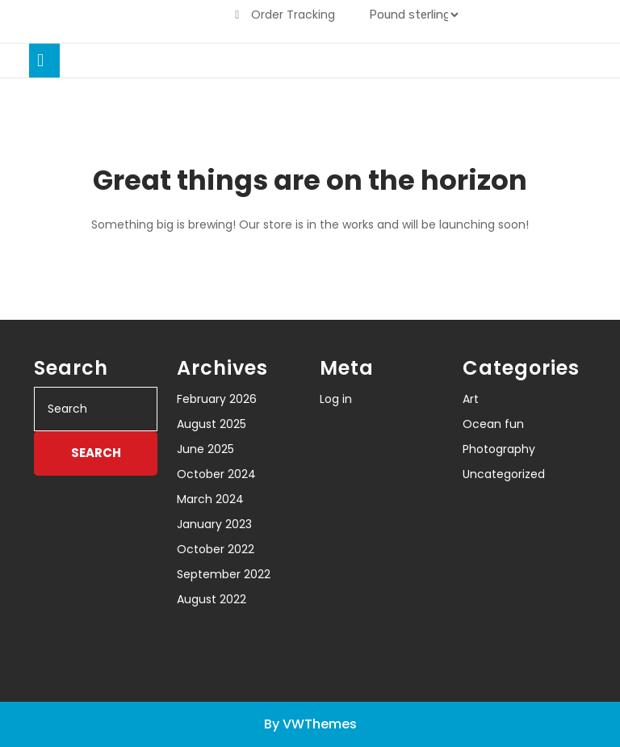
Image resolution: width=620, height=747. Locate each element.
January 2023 (214, 524)
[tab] (44, 61)
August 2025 (211, 424)
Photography (499, 449)
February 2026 (217, 399)
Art (471, 399)
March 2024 (210, 499)
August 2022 (211, 599)
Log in (336, 399)
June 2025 (205, 449)
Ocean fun (493, 424)
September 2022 (223, 574)
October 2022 (215, 549)
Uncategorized (504, 474)
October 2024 (216, 474)
